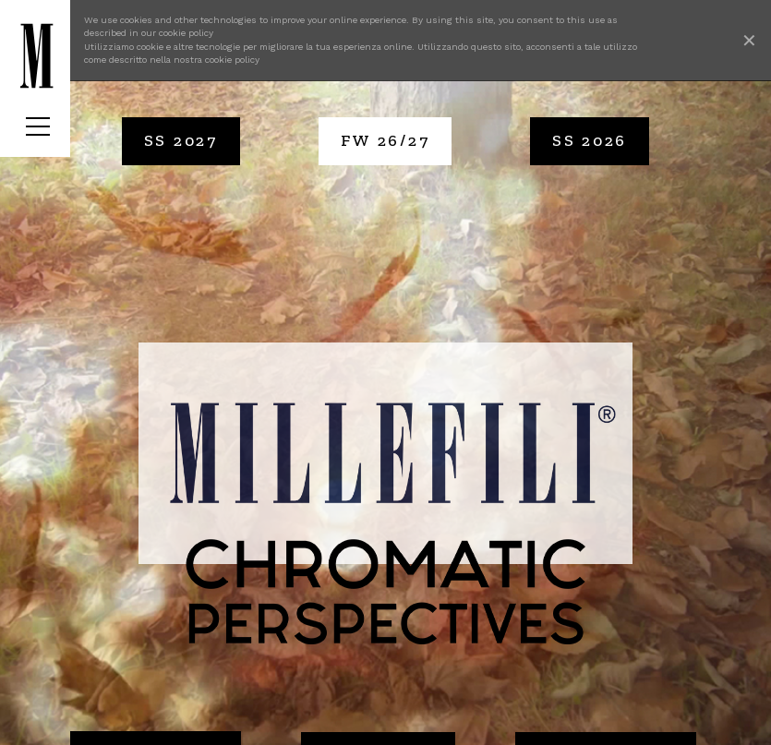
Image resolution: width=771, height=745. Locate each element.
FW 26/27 (385, 140)
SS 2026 (589, 140)
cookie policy (186, 33)
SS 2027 (181, 140)
